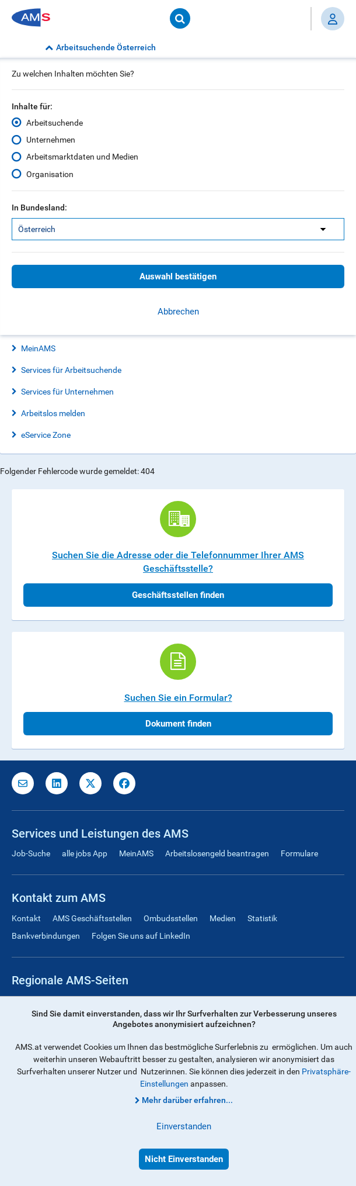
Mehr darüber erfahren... (187, 1100)
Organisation (50, 173)
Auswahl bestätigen (178, 276)
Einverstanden (183, 1126)
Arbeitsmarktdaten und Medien (82, 156)
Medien (223, 918)
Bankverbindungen (46, 935)
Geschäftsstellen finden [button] (178, 595)
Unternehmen (50, 139)
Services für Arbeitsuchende (71, 370)
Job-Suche (31, 853)
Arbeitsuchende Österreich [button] (100, 47)
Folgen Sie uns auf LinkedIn (141, 935)
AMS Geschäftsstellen (92, 918)
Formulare (299, 853)
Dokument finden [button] (178, 723)
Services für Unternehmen (67, 391)
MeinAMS (38, 348)
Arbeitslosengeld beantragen (217, 853)
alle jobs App (84, 853)
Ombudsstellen (171, 918)
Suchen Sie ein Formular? (178, 697)
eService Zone (46, 435)
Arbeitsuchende (54, 122)
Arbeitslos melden (53, 413)
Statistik (262, 918)
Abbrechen (178, 311)
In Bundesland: (39, 207)
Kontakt (26, 918)
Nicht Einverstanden (184, 1159)
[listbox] (178, 229)
